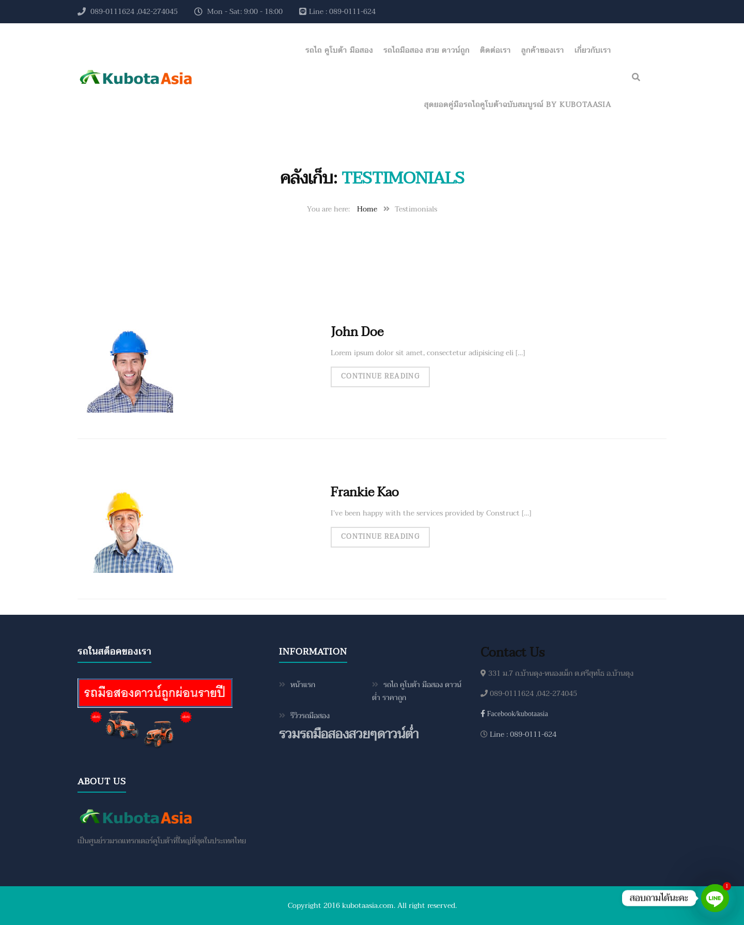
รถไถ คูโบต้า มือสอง (339, 50)
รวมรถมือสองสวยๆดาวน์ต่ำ (349, 734)
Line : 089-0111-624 (522, 734)
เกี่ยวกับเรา (593, 50)
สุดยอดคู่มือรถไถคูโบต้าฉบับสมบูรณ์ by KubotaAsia (517, 105)
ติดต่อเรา (495, 50)
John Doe (357, 332)
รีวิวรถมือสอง (310, 716)
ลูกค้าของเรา (542, 50)
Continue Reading (380, 376)
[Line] (715, 898)
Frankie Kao (365, 492)
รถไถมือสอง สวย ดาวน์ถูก (426, 50)
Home (367, 209)
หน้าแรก (302, 685)
